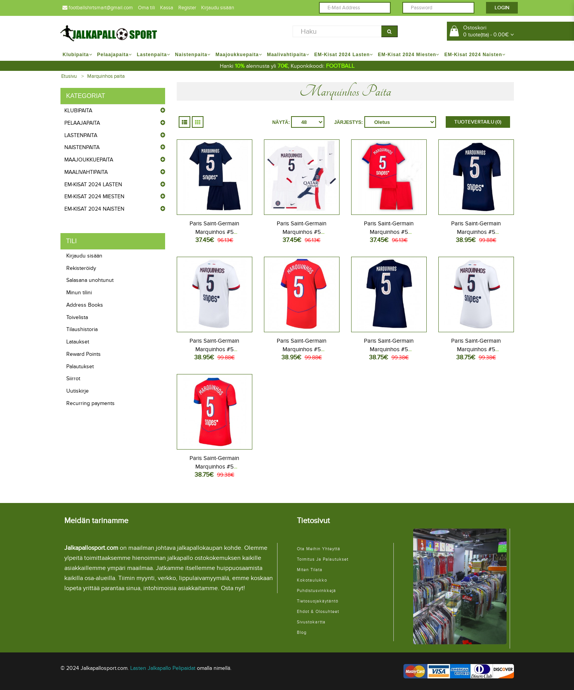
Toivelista (77, 317)
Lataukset (77, 341)
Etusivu (69, 76)
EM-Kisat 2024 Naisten (94, 209)
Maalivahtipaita (86, 172)
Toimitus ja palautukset (322, 559)
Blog (302, 632)
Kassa (166, 8)
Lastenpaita (80, 135)
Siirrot (73, 378)
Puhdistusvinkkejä (316, 590)
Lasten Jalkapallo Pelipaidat (162, 668)
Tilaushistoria (82, 329)
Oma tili (146, 8)
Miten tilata (309, 569)
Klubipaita (78, 110)
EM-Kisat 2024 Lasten (93, 184)
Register (187, 8)
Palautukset (80, 366)
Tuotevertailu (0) (478, 122)
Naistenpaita (82, 147)
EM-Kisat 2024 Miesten (94, 196)
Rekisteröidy (81, 268)
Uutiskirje (77, 391)
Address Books (84, 305)
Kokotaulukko (312, 580)
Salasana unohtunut (90, 280)
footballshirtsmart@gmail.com (97, 8)
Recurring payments (90, 403)
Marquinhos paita (106, 76)
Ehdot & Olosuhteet (318, 611)
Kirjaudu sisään (217, 8)
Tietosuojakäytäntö (317, 601)
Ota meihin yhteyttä (318, 548)
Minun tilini (79, 292)
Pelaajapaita (82, 123)
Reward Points (83, 354)
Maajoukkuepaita (88, 159)
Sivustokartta (311, 622)
